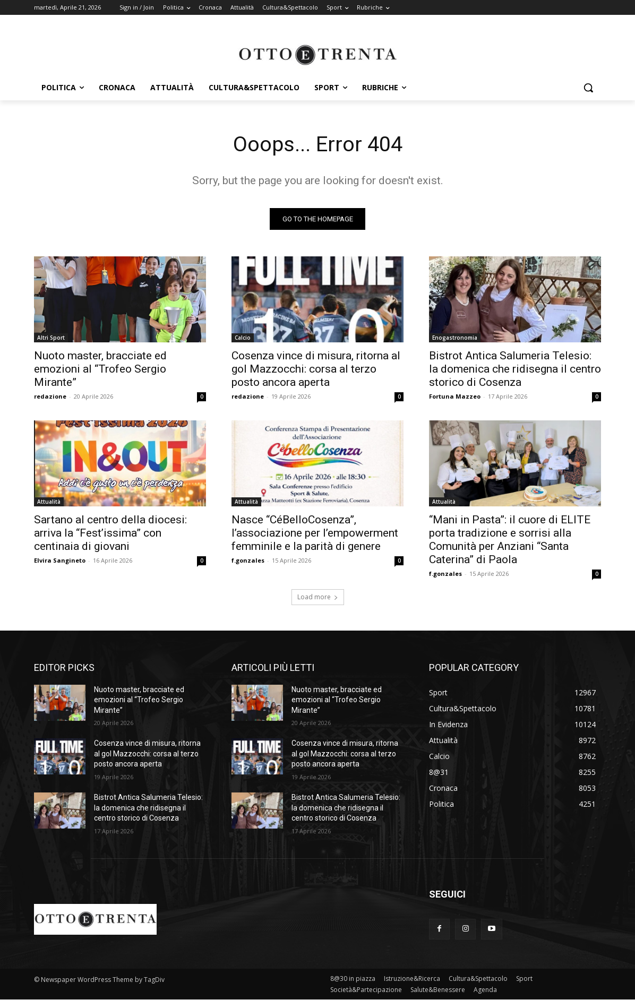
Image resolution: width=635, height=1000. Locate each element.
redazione (50, 396)
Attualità (49, 501)
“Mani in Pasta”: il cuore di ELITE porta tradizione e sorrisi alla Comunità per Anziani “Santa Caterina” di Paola (509, 539)
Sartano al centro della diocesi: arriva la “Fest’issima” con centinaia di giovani (110, 533)
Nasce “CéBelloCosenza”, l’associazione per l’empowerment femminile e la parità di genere (314, 533)
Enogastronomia (454, 337)
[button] (588, 87)
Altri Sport (51, 337)
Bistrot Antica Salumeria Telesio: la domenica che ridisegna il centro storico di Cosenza (515, 369)
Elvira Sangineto (59, 560)
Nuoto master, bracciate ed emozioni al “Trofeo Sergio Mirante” (100, 369)
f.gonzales (247, 560)
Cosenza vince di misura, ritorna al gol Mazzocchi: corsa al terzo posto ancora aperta (315, 369)
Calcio (243, 337)
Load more (317, 596)
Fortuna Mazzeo (454, 396)
